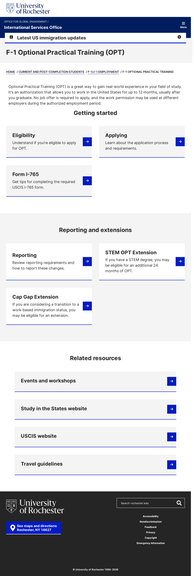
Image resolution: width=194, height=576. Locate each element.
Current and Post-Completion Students (51, 72)
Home (10, 72)
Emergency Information (151, 543)
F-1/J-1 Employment (103, 72)
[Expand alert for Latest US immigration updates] (95, 37)
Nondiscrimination (151, 521)
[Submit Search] (179, 503)
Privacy (150, 532)
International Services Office (33, 27)
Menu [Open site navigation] (183, 25)
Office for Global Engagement (25, 21)
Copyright (151, 537)
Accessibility (151, 516)
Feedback (151, 527)
